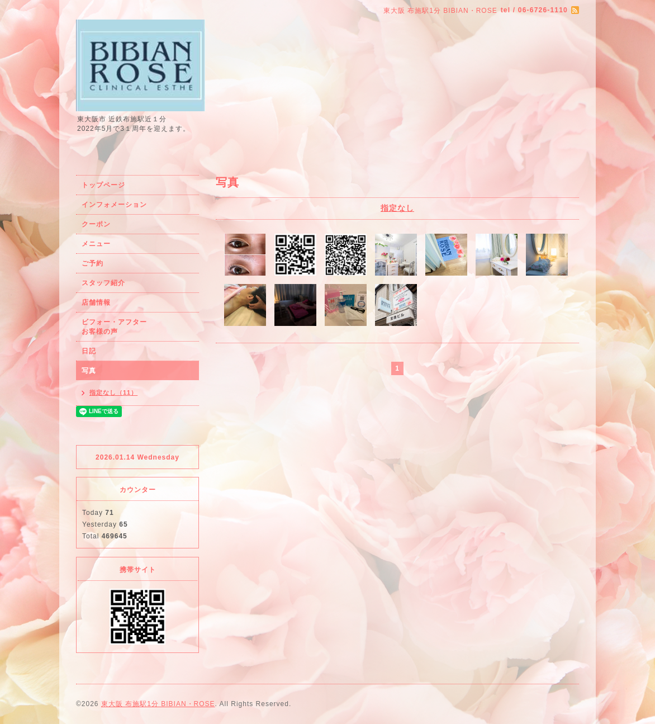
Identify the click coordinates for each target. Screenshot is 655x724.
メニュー (96, 244)
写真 (89, 371)
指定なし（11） (113, 392)
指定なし (397, 208)
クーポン (96, 224)
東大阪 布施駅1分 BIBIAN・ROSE (158, 704)
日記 (89, 351)
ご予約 (92, 263)
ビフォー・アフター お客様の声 (136, 326)
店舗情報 (96, 302)
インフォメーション (114, 205)
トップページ (103, 185)
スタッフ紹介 (103, 283)
